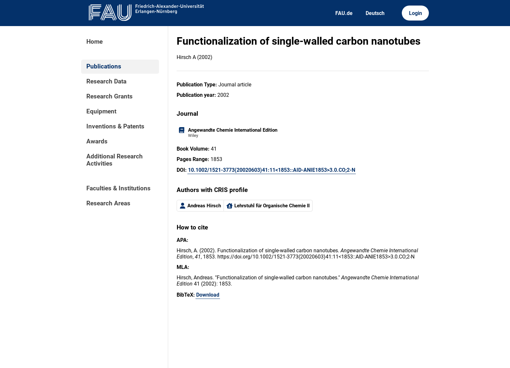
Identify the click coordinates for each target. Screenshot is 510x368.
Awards (97, 141)
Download (207, 295)
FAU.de (344, 13)
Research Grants (109, 96)
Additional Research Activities (114, 160)
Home (94, 41)
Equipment (101, 111)
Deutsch (375, 13)
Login (415, 13)
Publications (103, 66)
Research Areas (108, 203)
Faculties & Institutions (118, 188)
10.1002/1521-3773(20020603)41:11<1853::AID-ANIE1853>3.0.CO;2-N (271, 170)
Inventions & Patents (115, 126)
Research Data (106, 81)
